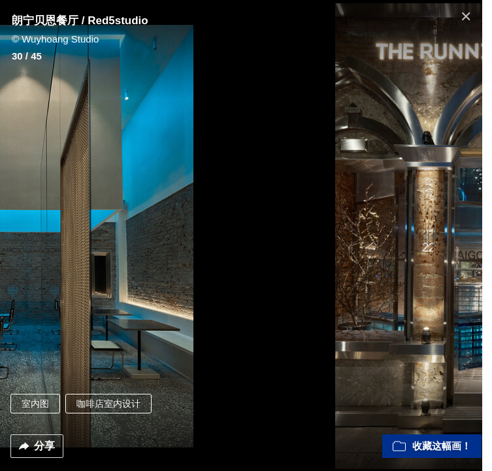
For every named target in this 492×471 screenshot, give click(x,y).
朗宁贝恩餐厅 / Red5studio (80, 20)
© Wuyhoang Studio (55, 38)
